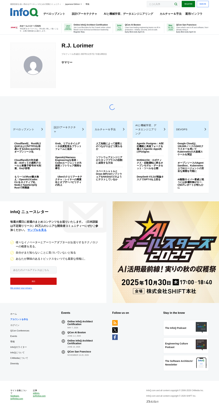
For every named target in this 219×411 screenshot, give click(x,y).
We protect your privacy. (21, 288)
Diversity (14, 363)
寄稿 (12, 341)
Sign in (202, 4)
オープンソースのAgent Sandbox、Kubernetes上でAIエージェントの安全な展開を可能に (191, 166)
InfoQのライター (18, 347)
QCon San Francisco (79, 351)
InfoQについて (17, 352)
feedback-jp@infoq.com (16, 397)
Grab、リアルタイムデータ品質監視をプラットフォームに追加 (68, 146)
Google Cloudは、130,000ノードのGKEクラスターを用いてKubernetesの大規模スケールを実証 (190, 149)
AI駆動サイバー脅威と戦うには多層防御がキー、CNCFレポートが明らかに (191, 183)
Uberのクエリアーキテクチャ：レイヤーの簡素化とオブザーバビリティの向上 (68, 180)
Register (188, 4)
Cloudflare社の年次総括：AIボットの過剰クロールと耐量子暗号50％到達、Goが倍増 (27, 164)
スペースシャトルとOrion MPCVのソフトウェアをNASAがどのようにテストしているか (109, 175)
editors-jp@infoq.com (39, 394)
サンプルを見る (37, 230)
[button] (33, 281)
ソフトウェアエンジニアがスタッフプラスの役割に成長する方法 (109, 160)
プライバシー (152, 401)
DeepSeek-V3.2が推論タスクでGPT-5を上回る (150, 178)
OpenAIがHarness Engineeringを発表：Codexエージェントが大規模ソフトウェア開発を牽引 (68, 163)
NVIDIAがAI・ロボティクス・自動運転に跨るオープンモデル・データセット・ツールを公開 (150, 164)
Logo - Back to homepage (24, 12)
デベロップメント (54, 13)
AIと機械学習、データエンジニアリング (128, 13)
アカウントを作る (19, 319)
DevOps (182, 129)
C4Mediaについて (19, 358)
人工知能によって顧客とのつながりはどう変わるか (109, 146)
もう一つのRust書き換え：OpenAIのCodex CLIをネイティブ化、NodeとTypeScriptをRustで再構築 (26, 182)
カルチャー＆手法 (171, 13)
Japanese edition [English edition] (72, 4)
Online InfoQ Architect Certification (80, 323)
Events (13, 336)
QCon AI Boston (76, 332)
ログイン (14, 325)
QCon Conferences (19, 330)
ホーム (13, 314)
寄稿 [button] (87, 4)
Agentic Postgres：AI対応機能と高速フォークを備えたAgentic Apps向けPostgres (150, 147)
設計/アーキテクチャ (84, 13)
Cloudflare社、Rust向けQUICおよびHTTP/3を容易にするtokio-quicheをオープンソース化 (27, 147)
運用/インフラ (193, 13)
